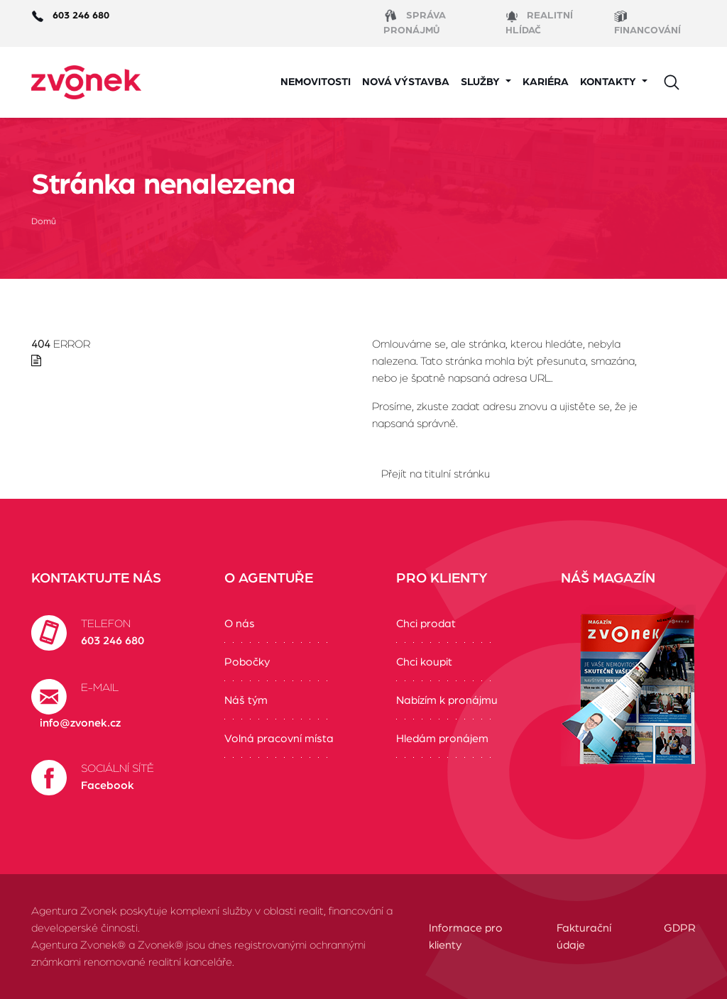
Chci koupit (424, 662)
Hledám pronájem (442, 738)
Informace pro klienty (466, 936)
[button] (486, 82)
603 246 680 (112, 640)
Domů (43, 221)
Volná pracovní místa (279, 738)
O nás (239, 623)
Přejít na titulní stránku (435, 474)
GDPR (680, 928)
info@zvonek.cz (80, 723)
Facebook (107, 785)
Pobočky (247, 662)
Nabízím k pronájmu (447, 700)
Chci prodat (426, 623)
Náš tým (246, 700)
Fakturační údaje (584, 936)
